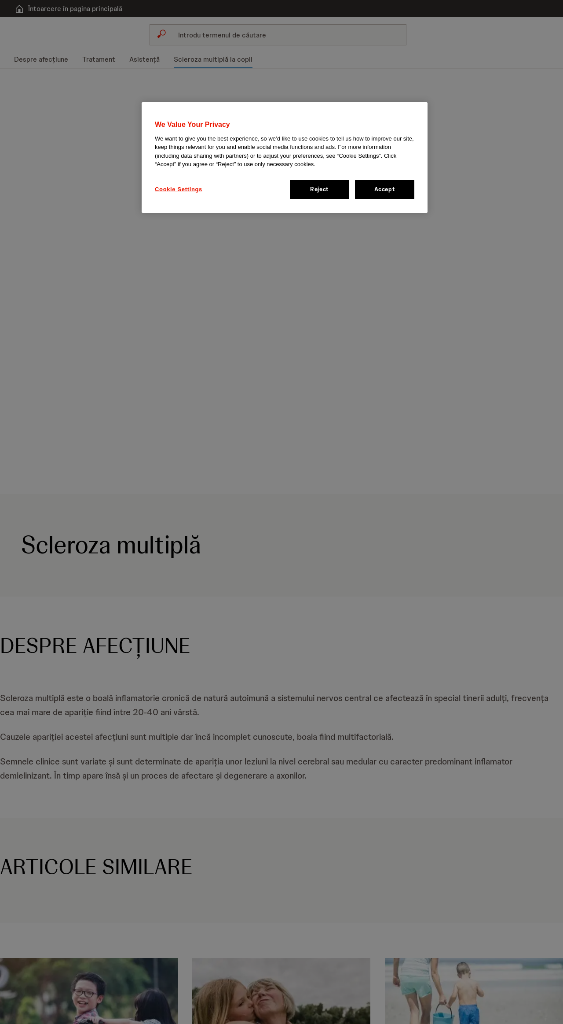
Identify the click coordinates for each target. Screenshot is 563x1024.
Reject (319, 189)
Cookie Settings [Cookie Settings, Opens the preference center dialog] (178, 189)
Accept (384, 189)
